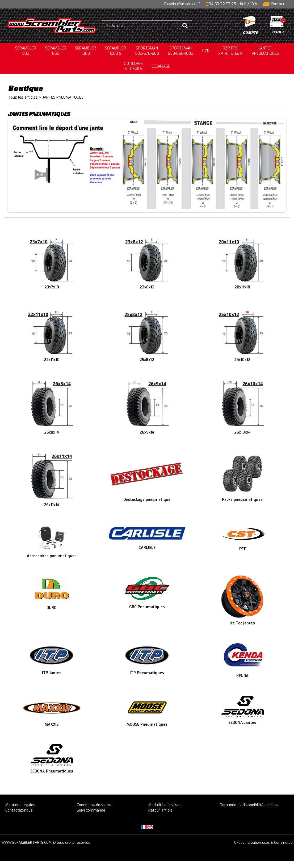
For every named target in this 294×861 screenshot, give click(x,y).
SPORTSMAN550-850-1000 (180, 51)
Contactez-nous (19, 810)
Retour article (160, 810)
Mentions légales (20, 805)
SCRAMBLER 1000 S (115, 51)
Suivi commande (91, 810)
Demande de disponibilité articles (249, 805)
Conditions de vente (94, 805)
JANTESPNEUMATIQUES (265, 51)
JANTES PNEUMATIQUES (63, 97)
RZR (205, 50)
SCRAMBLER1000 (85, 51)
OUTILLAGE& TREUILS (133, 66)
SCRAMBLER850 (55, 51)
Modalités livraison (165, 805)
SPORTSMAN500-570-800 (147, 51)
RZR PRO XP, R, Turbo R (230, 51)
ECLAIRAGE (161, 66)
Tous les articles (23, 97)
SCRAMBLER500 (25, 51)
